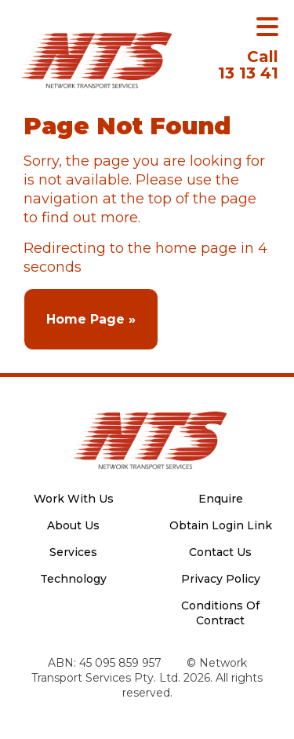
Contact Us (220, 552)
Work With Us (74, 499)
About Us (73, 525)
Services (73, 552)
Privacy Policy (220, 579)
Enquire (220, 499)
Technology (73, 579)
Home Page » (91, 319)
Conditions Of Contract (220, 612)
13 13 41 (248, 64)
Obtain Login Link (220, 525)
